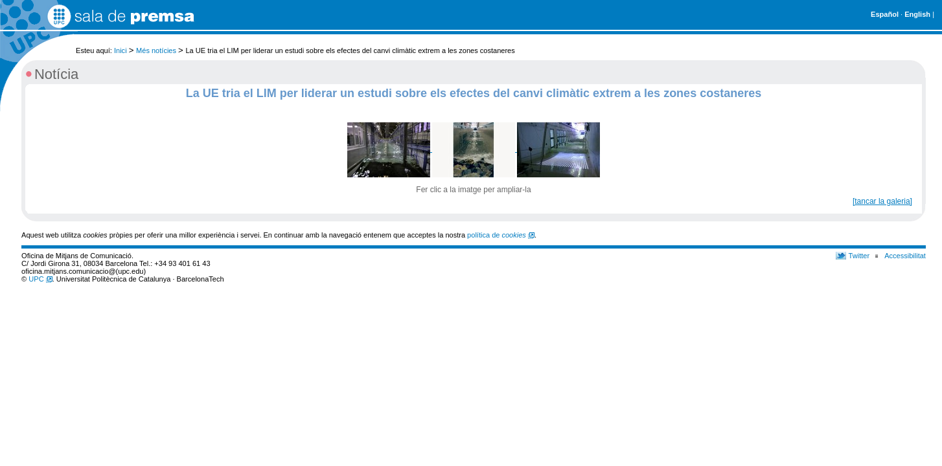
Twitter (859, 256)
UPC (40, 279)
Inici (120, 50)
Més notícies (156, 50)
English (917, 14)
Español (885, 14)
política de (500, 235)
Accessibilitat (905, 256)
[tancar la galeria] (882, 201)
